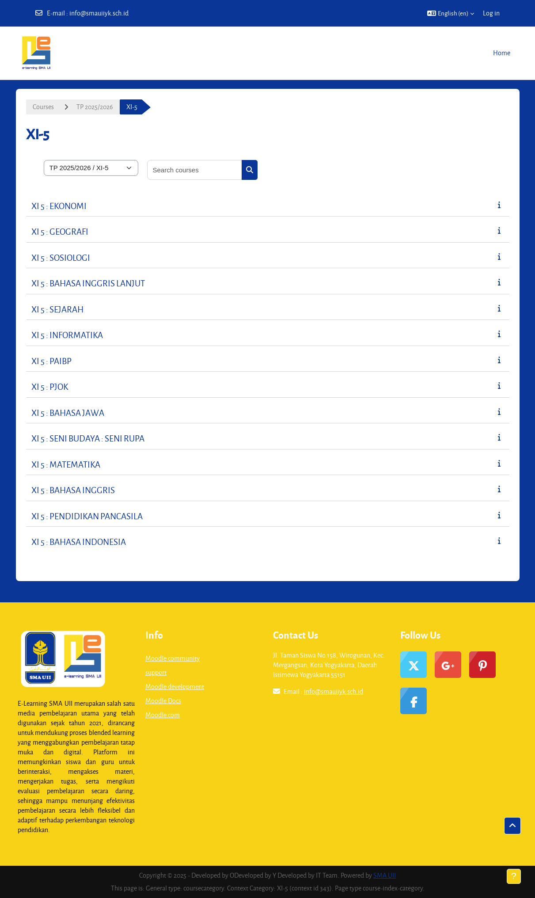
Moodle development (174, 686)
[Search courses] (195, 170)
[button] (450, 13)
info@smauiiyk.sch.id (99, 13)
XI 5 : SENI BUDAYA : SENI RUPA (87, 438)
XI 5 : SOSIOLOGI (60, 257)
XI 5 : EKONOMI (59, 206)
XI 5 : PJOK (49, 386)
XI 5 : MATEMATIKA (65, 464)
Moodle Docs (163, 700)
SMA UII (384, 875)
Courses (43, 106)
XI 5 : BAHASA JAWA (67, 413)
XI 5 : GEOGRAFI (59, 231)
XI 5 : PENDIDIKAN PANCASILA (87, 516)
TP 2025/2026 (94, 106)
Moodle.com (162, 714)
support (156, 672)
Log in (491, 13)
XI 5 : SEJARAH (57, 309)
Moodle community (172, 658)
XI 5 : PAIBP (51, 361)
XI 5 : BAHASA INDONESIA (78, 542)
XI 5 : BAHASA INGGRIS (73, 490)
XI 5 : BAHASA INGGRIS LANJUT (88, 283)
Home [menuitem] (501, 52)
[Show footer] (514, 876)
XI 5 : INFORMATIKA (67, 335)
